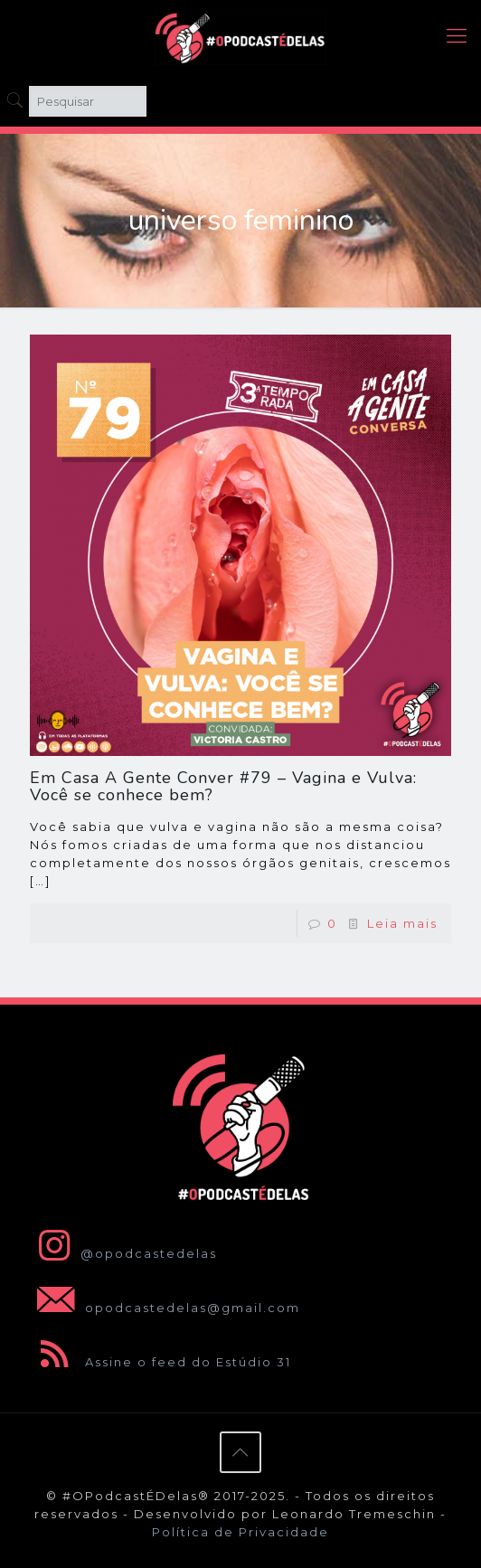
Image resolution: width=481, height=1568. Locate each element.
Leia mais (402, 923)
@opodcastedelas (123, 1253)
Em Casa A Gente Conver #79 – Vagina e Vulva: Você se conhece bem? (223, 786)
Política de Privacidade (240, 1532)
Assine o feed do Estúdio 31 (160, 1362)
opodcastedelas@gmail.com (165, 1307)
